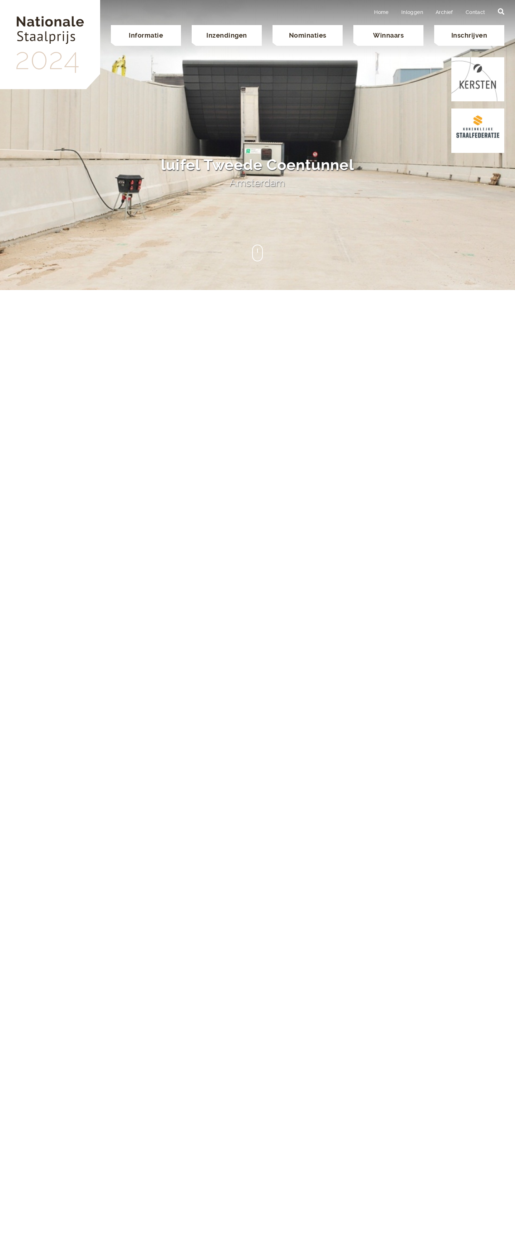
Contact (475, 12)
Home (381, 12)
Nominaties (308, 35)
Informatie (146, 35)
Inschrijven (469, 35)
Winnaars (388, 35)
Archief (444, 12)
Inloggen (412, 12)
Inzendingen (226, 35)
